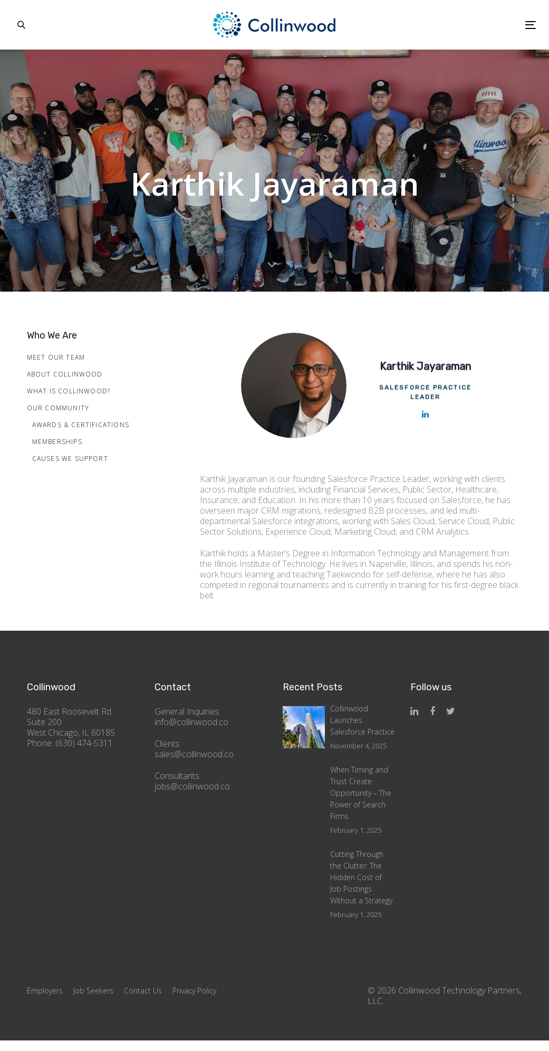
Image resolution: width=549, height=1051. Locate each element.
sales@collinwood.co (194, 754)
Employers (45, 991)
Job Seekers (93, 991)
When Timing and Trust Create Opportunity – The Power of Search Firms (360, 793)
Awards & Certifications (81, 424)
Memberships (57, 441)
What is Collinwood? (69, 391)
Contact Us (143, 991)
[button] (21, 25)
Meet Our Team (56, 357)
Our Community (58, 407)
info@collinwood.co (191, 722)
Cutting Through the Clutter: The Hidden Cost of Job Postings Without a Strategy (361, 877)
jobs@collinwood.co (192, 786)
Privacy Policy (194, 991)
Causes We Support (70, 458)
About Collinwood (65, 374)
